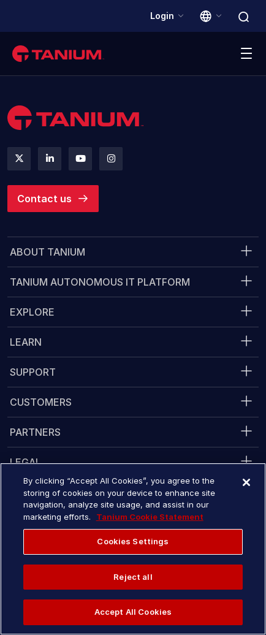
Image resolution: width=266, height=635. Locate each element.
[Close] (246, 482)
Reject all (132, 577)
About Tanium (47, 252)
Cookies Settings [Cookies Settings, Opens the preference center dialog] (133, 541)
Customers (41, 402)
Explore (32, 312)
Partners (35, 432)
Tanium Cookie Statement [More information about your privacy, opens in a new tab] (149, 517)
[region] (133, 549)
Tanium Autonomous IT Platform (100, 282)
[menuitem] (133, 252)
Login (162, 15)
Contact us (44, 198)
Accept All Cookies (133, 612)
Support (33, 372)
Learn (26, 342)
